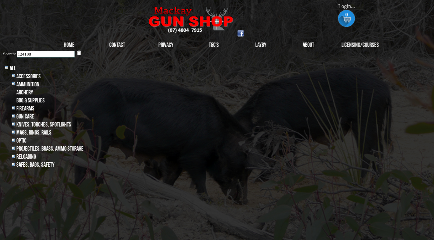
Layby (260, 45)
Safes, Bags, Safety (35, 164)
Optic (21, 140)
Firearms (25, 108)
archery (24, 92)
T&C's (214, 45)
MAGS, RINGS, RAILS (33, 132)
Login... (346, 6)
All (13, 68)
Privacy (165, 45)
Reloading (26, 156)
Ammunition (27, 84)
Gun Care (25, 116)
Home (69, 45)
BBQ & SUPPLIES (30, 100)
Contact (117, 45)
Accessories (28, 76)
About (308, 45)
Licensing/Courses (360, 45)
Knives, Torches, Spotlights (43, 124)
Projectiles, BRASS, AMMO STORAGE (50, 148)
